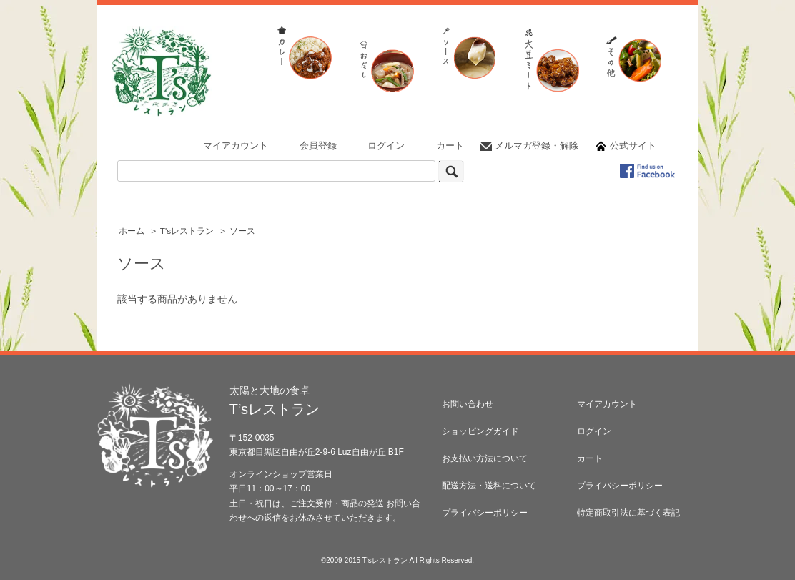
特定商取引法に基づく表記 (628, 513)
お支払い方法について (485, 458)
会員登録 (318, 145)
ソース (242, 231)
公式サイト (633, 145)
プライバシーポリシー (485, 513)
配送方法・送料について (489, 486)
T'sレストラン (187, 231)
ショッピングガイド (480, 431)
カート (450, 145)
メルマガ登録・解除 (536, 145)
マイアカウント (235, 145)
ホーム (131, 231)
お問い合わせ (467, 404)
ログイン (386, 145)
